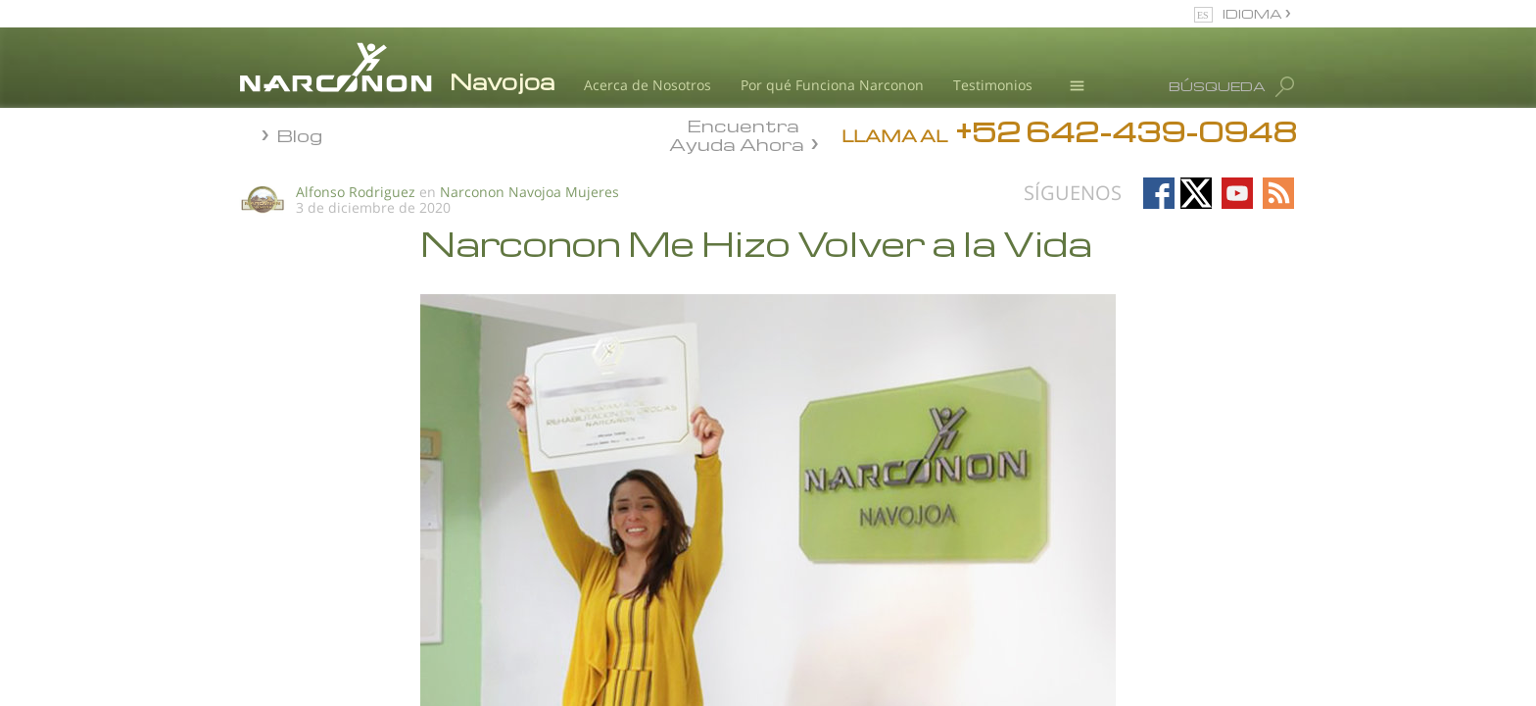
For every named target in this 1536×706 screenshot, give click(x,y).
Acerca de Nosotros (647, 85)
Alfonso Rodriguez (355, 191)
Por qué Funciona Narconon (832, 85)
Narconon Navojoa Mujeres (529, 191)
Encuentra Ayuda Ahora (736, 133)
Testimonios (992, 85)
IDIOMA (1254, 13)
